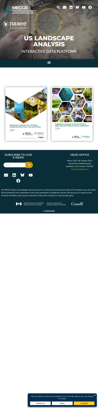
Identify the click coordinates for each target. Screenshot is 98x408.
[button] (58, 7)
